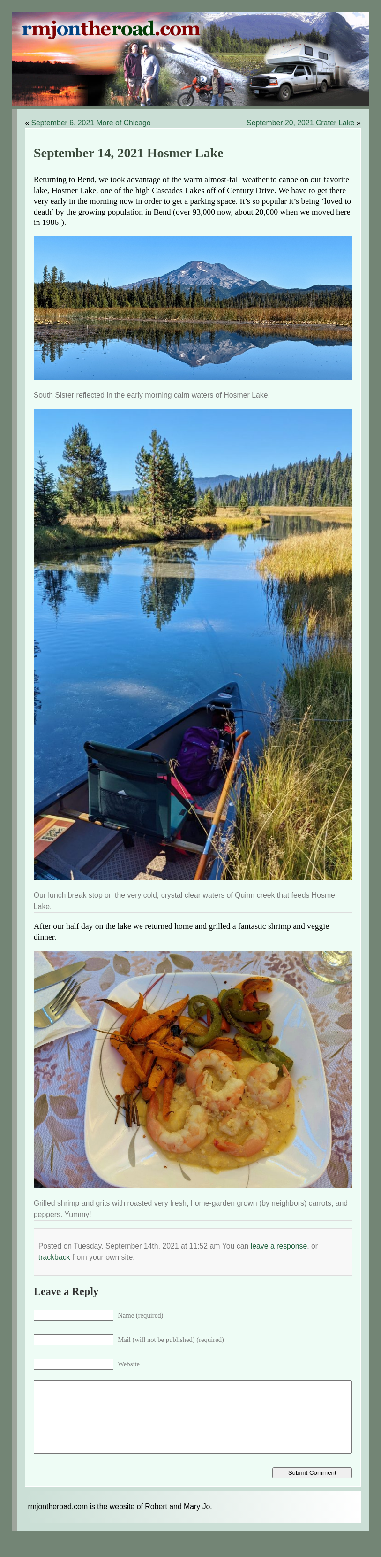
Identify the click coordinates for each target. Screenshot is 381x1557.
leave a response (279, 1246)
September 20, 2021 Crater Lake (301, 123)
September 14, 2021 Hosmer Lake (129, 153)
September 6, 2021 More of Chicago (90, 123)
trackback (54, 1257)
